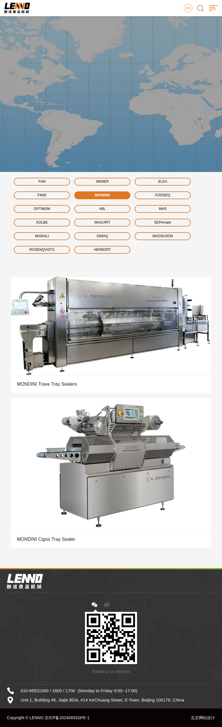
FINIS (42, 195)
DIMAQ (102, 236)
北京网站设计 (203, 717)
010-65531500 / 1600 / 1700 (48, 690)
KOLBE (42, 222)
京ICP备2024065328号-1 (67, 717)
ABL (102, 209)
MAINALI (42, 236)
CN (188, 8)
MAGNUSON (163, 236)
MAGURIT (102, 222)
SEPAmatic (162, 222)
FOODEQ (162, 195)
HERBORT (102, 250)
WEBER (102, 182)
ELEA (162, 182)
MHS (163, 209)
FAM (42, 182)
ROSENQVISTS (42, 250)
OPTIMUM (42, 209)
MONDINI (102, 195)
